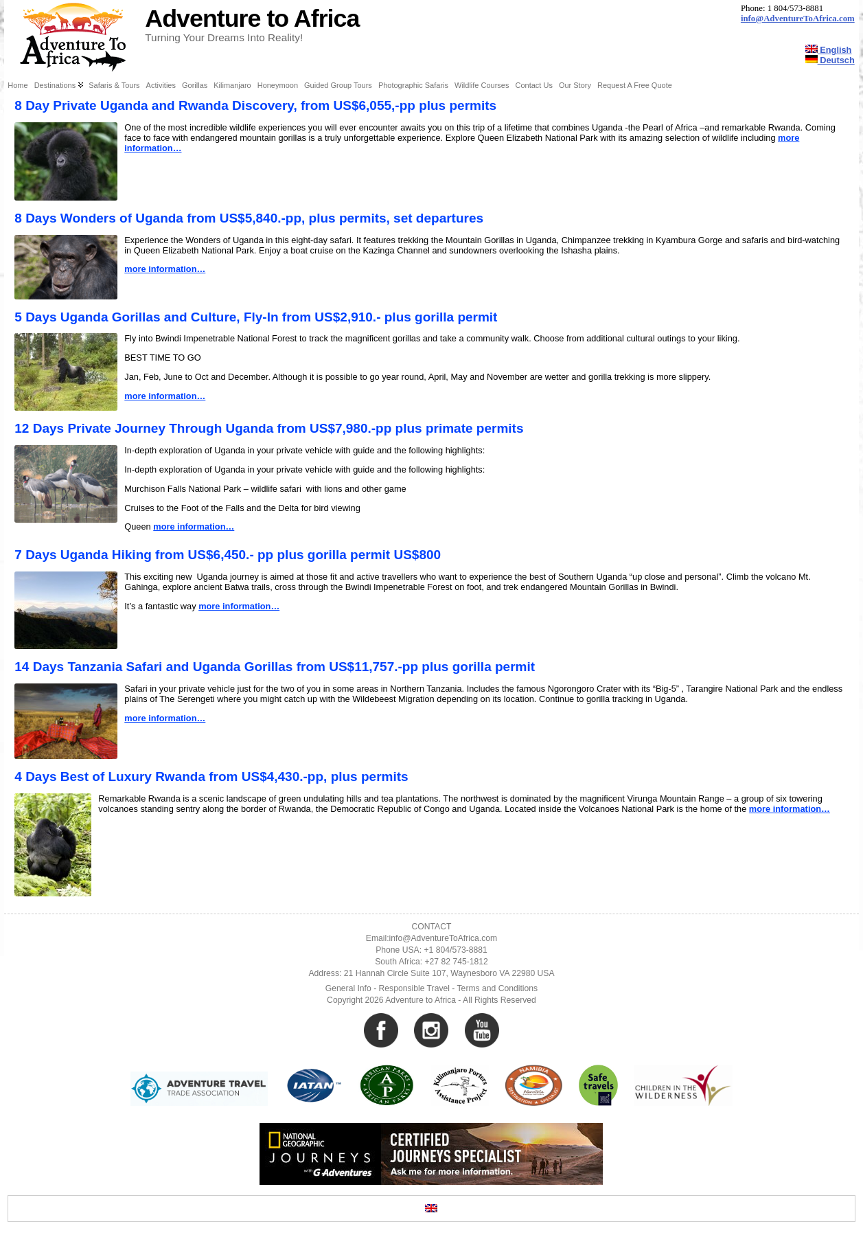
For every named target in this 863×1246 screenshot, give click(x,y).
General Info (348, 988)
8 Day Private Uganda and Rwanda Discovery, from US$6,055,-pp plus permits (255, 105)
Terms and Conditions (497, 988)
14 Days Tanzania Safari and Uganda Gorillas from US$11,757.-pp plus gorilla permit (274, 666)
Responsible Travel (414, 988)
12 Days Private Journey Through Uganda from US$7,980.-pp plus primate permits (268, 428)
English (828, 50)
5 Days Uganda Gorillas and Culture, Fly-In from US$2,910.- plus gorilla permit (255, 317)
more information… (164, 269)
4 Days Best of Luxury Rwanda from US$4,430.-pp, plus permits (211, 776)
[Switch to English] (431, 1208)
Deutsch (830, 60)
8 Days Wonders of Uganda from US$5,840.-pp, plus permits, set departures (248, 218)
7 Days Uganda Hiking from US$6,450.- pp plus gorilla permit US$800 (227, 554)
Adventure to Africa (252, 18)
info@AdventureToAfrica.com (798, 18)
